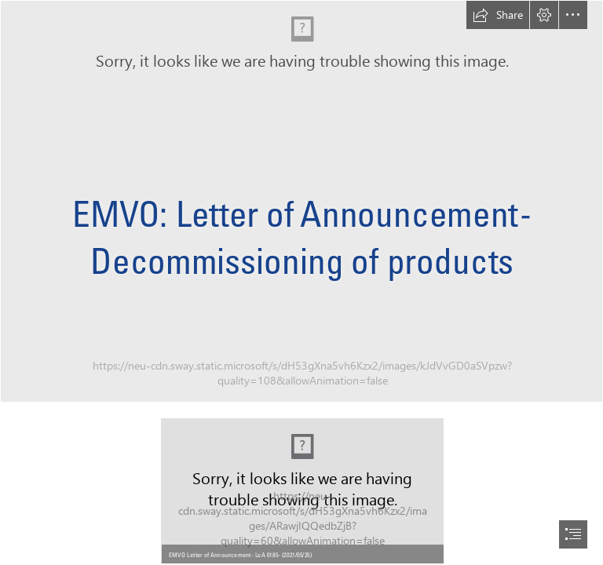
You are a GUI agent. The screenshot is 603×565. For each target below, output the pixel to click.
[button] (497, 15)
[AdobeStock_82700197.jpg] (301, 201)
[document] (301, 282)
